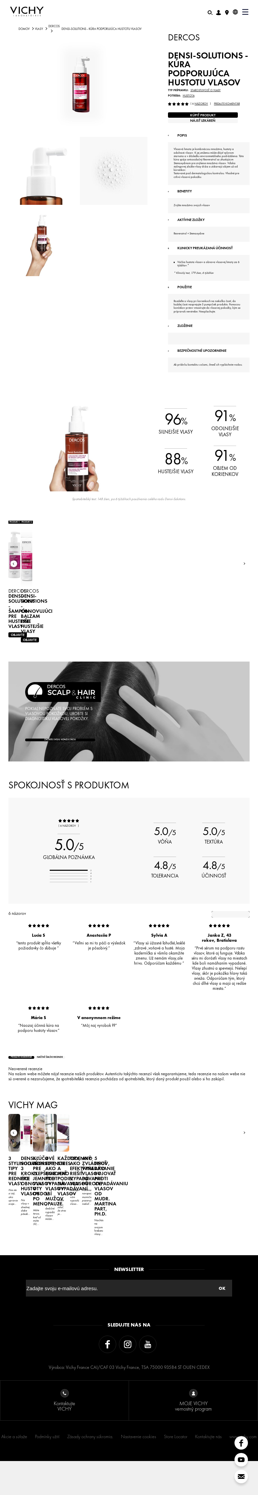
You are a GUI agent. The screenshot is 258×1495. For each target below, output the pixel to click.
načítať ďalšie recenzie (96, 1119)
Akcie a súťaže (14, 1470)
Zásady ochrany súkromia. (90, 1470)
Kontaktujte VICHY (64, 1434)
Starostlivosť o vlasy (205, 90)
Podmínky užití (47, 1470)
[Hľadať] (210, 12)
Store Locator (175, 1470)
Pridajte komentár (227, 104)
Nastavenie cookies (138, 1470)
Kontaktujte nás (208, 1470)
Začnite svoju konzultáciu (60, 797)
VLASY (39, 29)
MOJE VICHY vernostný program (193, 1434)
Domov (24, 29)
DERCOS (54, 26)
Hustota (189, 96)
